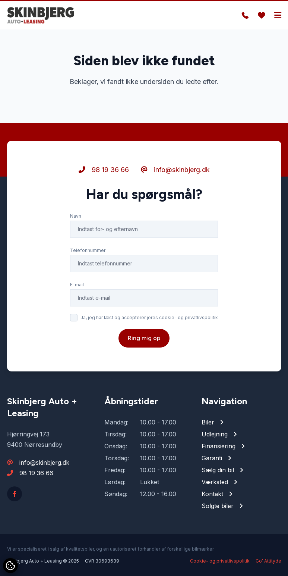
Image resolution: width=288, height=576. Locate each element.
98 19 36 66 (104, 170)
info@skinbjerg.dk (175, 170)
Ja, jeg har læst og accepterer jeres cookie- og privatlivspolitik (149, 317)
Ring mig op (144, 338)
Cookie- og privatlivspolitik (220, 561)
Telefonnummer (87, 250)
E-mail (77, 284)
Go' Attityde (268, 561)
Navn (75, 216)
